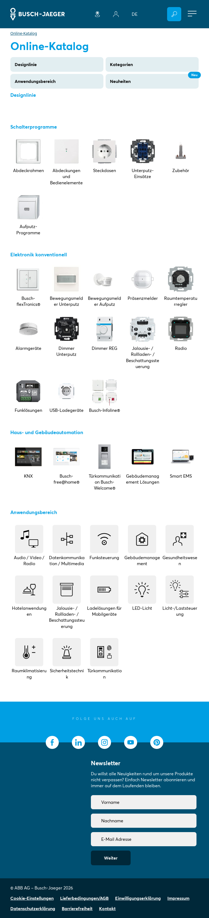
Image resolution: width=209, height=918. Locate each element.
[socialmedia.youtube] (130, 742)
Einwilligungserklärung (138, 898)
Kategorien (121, 64)
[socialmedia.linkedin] (78, 742)
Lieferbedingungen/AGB (84, 898)
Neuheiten (154, 79)
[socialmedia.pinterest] (156, 742)
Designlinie (26, 64)
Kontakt (107, 908)
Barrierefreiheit (77, 908)
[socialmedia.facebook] (52, 742)
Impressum (178, 898)
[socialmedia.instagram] (104, 742)
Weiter (111, 858)
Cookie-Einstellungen (32, 898)
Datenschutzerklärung (32, 908)
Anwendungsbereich (35, 81)
